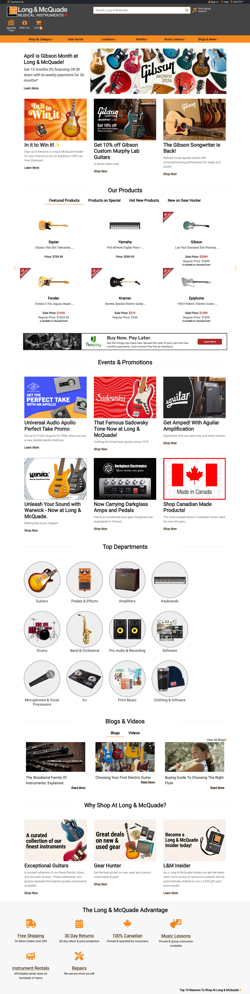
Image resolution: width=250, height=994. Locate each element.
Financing (110, 934)
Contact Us (15, 1)
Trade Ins (110, 926)
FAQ (168, 908)
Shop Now (100, 158)
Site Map (168, 930)
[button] (241, 13)
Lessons (110, 917)
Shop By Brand (168, 934)
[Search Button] (177, 12)
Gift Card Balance (81, 934)
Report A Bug (168, 943)
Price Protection (139, 943)
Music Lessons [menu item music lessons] (174, 26)
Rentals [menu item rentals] (141, 26)
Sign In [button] (213, 1)
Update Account (81, 921)
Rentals (110, 912)
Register (81, 912)
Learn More (31, 75)
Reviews (168, 939)
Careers (168, 926)
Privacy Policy (140, 956)
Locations (168, 912)
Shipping (110, 943)
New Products (111, 908)
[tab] (64, 187)
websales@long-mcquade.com (31, 912)
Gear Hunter (75, 26)
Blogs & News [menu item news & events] (207, 26)
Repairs (110, 921)
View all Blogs (217, 662)
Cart (81, 917)
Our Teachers (139, 965)
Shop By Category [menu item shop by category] (39, 26)
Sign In (81, 908)
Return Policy (139, 961)
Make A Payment (82, 926)
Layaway (110, 939)
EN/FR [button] (235, 1)
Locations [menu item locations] (107, 26)
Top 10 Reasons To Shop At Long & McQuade (210, 885)
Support (111, 930)
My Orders (81, 930)
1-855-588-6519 (21, 908)
